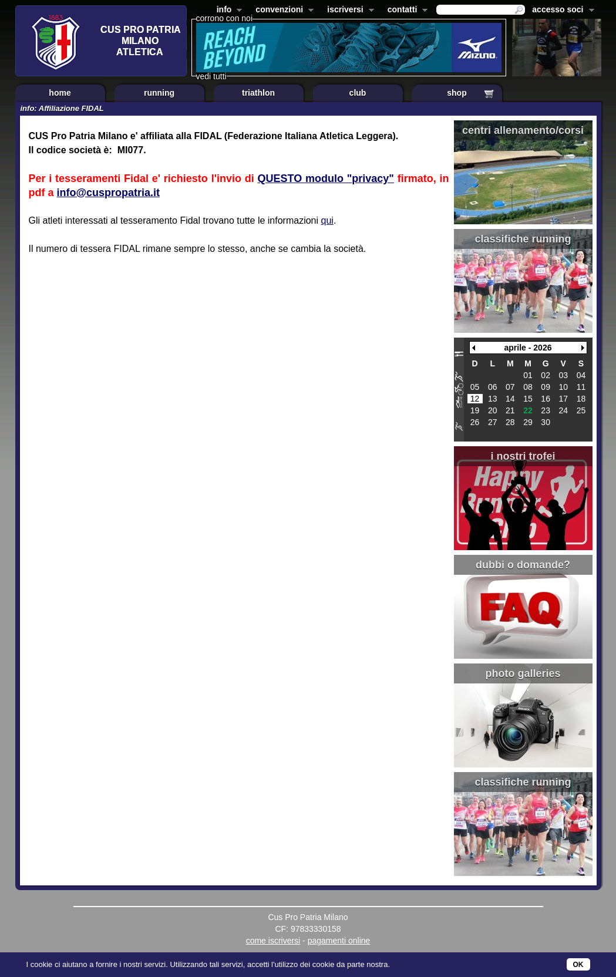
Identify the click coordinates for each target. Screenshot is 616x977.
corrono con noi (224, 18)
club (357, 92)
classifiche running (522, 239)
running (159, 92)
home (59, 92)
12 (475, 398)
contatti (405, 10)
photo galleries (522, 673)
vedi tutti (211, 76)
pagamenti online (339, 940)
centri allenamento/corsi (523, 130)
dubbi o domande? (523, 565)
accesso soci (560, 10)
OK (578, 965)
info (227, 10)
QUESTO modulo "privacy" (326, 178)
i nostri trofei (522, 456)
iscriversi (348, 10)
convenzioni (282, 10)
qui (327, 220)
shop (456, 92)
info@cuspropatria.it (108, 192)
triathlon (258, 92)
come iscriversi (273, 940)
